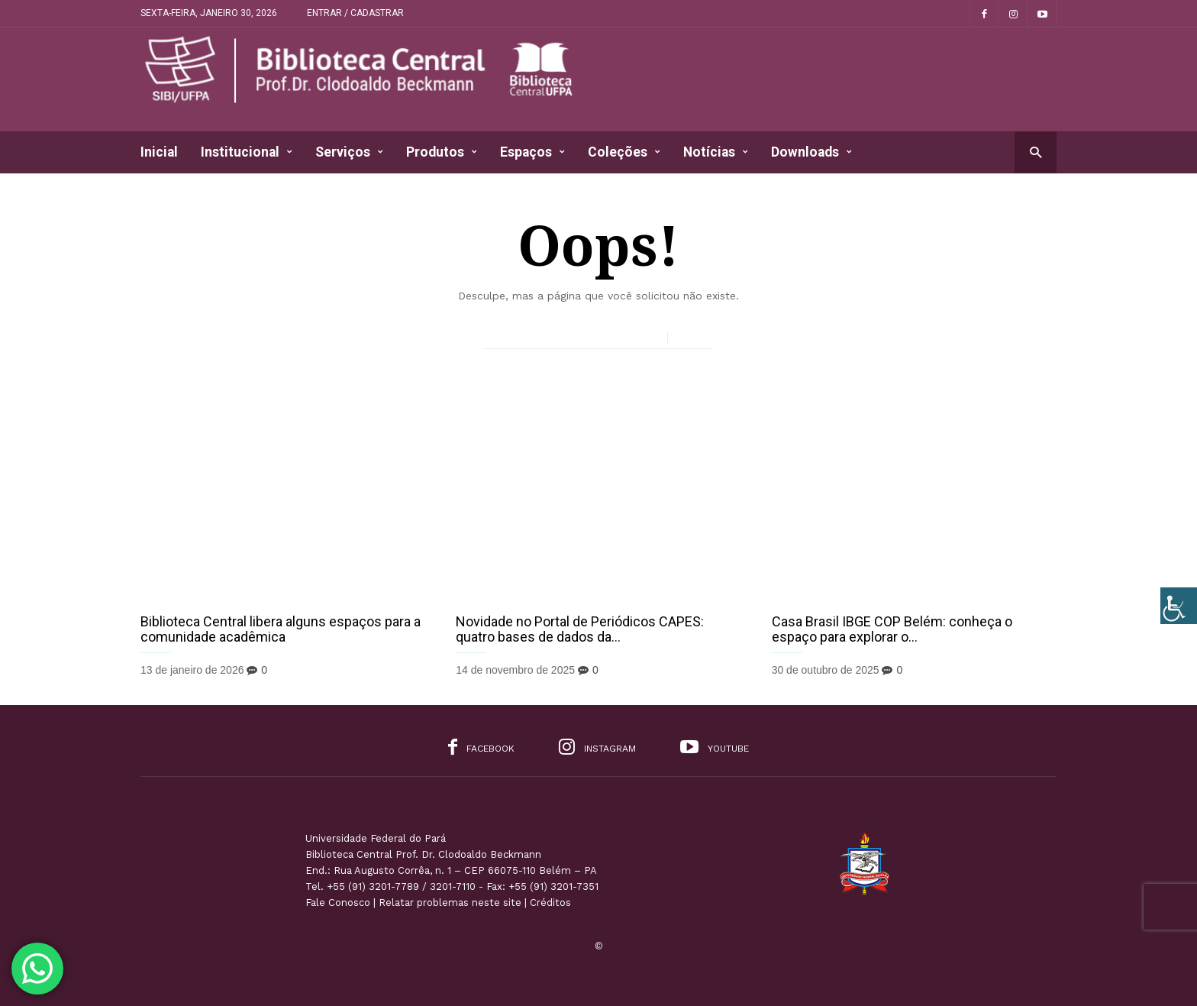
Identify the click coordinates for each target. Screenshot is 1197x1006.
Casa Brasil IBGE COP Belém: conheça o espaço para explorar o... (892, 629)
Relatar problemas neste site (450, 902)
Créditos (550, 902)
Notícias (715, 152)
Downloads (811, 152)
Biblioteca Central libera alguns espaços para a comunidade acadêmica (280, 629)
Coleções (624, 152)
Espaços (532, 152)
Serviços (349, 152)
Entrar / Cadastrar (355, 13)
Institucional (246, 152)
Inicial (159, 152)
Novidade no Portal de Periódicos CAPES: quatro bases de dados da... (580, 629)
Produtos (441, 152)
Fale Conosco (337, 902)
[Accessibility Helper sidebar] (1178, 605)
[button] (1036, 151)
